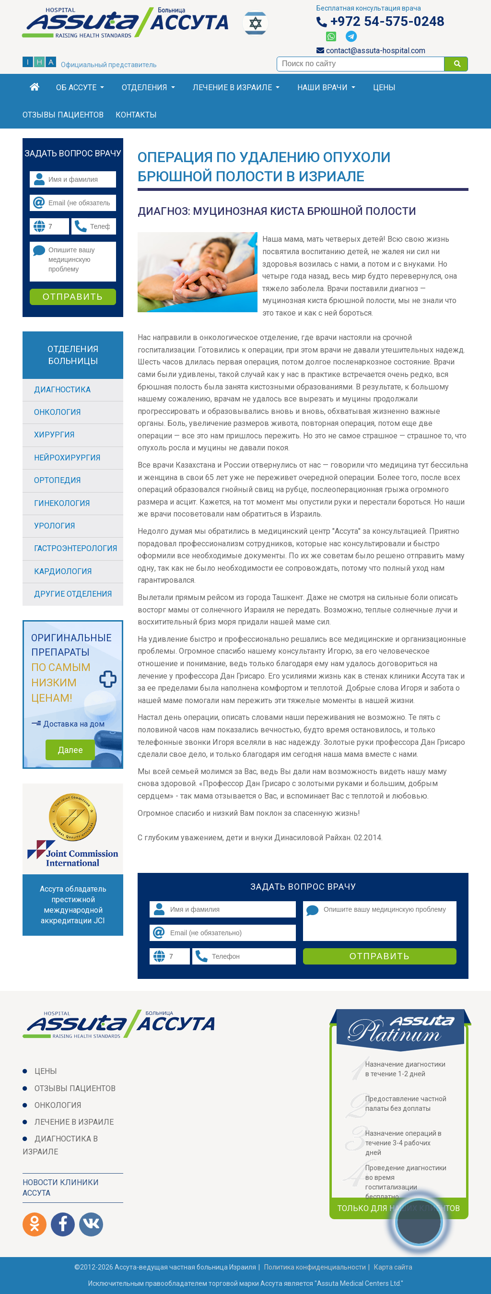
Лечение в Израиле (236, 87)
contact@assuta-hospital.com (370, 50)
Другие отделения (73, 594)
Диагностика (62, 389)
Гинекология (62, 503)
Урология (54, 525)
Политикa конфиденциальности (315, 1267)
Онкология (57, 412)
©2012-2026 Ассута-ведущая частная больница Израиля (165, 1267)
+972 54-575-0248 (380, 21)
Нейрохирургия (67, 457)
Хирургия (54, 434)
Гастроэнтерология (75, 548)
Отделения (148, 87)
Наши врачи (326, 87)
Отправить (380, 956)
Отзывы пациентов (63, 114)
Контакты (136, 114)
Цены (384, 87)
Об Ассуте (80, 87)
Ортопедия (57, 480)
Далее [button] (70, 750)
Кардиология (63, 571)
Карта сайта (393, 1267)
